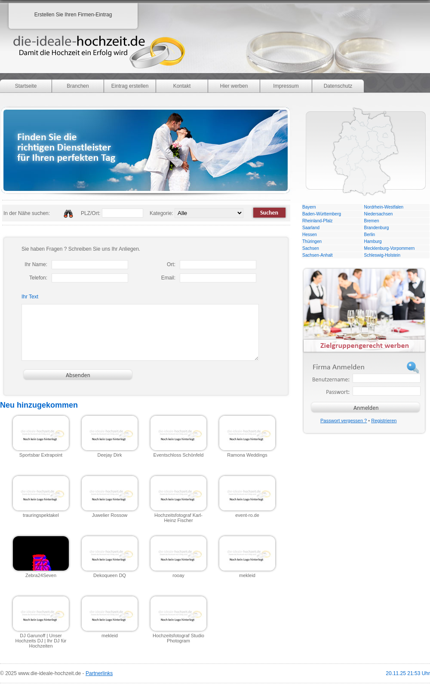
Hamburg (373, 241)
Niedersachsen (378, 214)
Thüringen (312, 241)
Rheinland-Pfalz (317, 220)
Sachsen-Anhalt (317, 255)
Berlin (369, 234)
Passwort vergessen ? (343, 420)
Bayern (309, 207)
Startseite (26, 86)
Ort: (171, 264)
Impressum (285, 86)
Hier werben (234, 86)
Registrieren (383, 420)
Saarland (310, 227)
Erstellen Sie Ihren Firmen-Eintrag (73, 15)
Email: (168, 278)
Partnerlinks (99, 673)
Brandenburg (376, 227)
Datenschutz (338, 86)
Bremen (371, 220)
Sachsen (310, 248)
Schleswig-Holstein (382, 255)
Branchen (78, 86)
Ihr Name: (36, 264)
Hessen (309, 234)
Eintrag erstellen (130, 86)
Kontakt (182, 86)
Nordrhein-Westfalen (384, 207)
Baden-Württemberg (321, 214)
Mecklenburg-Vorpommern (389, 248)
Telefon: (38, 278)
